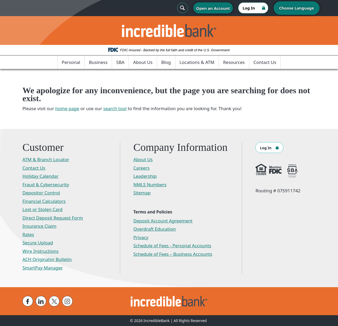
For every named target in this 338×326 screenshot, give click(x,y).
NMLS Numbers (150, 184)
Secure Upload (37, 243)
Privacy (140, 237)
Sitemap (142, 193)
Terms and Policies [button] (152, 212)
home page (67, 108)
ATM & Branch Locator (45, 159)
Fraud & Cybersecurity (45, 184)
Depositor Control (41, 193)
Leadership (145, 176)
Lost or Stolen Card (42, 209)
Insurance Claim (39, 226)
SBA (120, 62)
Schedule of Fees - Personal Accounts (172, 246)
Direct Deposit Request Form (52, 218)
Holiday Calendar (40, 176)
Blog (166, 62)
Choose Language (296, 8)
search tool (114, 108)
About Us (142, 62)
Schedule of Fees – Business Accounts (172, 254)
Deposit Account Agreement (163, 221)
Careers (141, 168)
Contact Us (264, 62)
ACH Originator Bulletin (47, 259)
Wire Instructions (40, 251)
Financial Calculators (44, 201)
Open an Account (213, 8)
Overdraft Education (154, 229)
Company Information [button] (180, 147)
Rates (28, 234)
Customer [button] (43, 147)
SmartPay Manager (42, 268)
